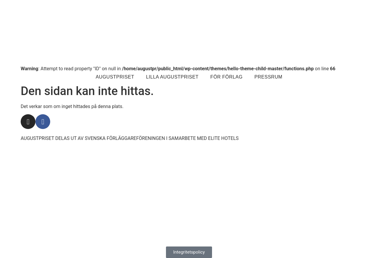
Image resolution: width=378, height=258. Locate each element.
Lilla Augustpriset (172, 76)
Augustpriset (115, 76)
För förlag (226, 76)
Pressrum (268, 76)
